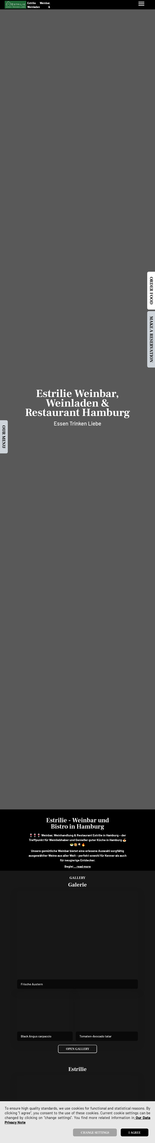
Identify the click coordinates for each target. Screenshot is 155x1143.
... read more (82, 866)
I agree (135, 1133)
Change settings (95, 1133)
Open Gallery (77, 1049)
